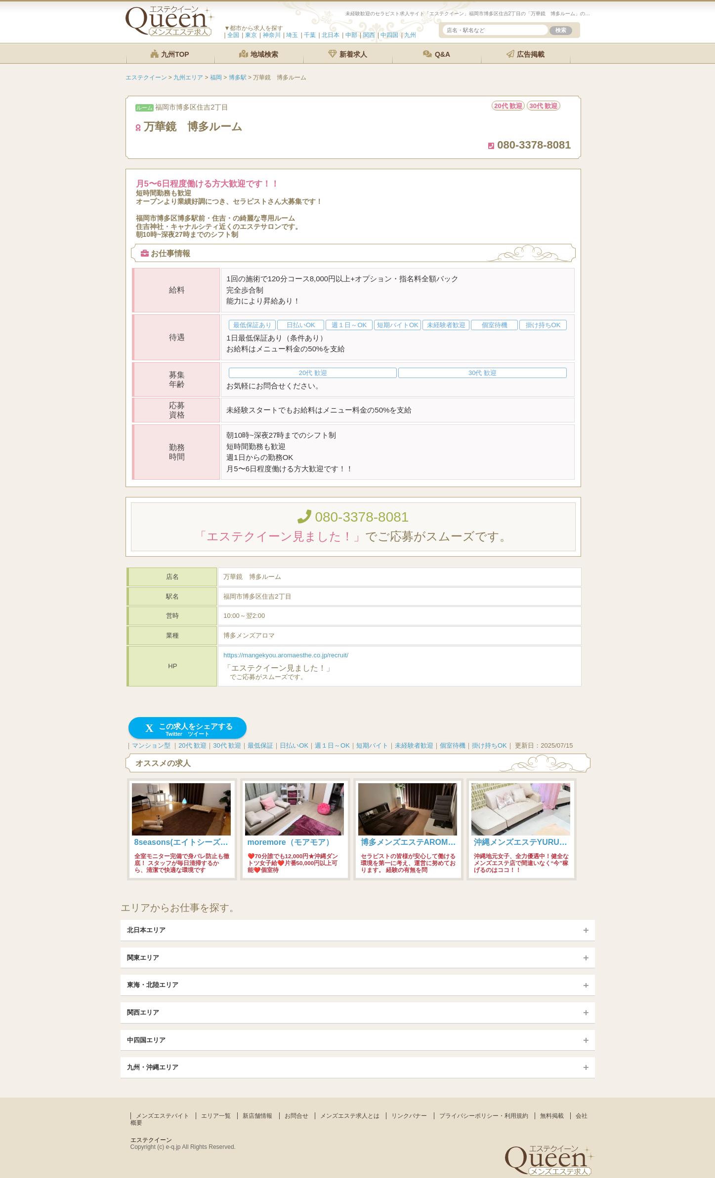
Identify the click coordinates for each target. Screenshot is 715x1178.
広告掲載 (525, 54)
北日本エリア (146, 930)
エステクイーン (151, 1140)
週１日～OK (332, 745)
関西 (369, 35)
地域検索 (259, 54)
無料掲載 (552, 1115)
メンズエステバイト (162, 1115)
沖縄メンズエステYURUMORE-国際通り (546, 842)
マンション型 (151, 745)
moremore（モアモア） (291, 842)
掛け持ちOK (489, 745)
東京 (251, 35)
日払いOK (294, 745)
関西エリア (143, 1012)
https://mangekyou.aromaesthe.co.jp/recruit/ (285, 655)
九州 (410, 35)
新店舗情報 (257, 1115)
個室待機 (452, 745)
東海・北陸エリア (152, 984)
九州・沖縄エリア (152, 1067)
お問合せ (296, 1115)
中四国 (389, 35)
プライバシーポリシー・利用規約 (483, 1115)
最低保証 (260, 745)
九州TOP (169, 54)
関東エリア (143, 957)
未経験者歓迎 (414, 745)
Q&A (436, 54)
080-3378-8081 (353, 517)
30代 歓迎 (227, 745)
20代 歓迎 (192, 745)
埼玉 (292, 35)
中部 (351, 35)
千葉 (310, 35)
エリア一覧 (216, 1115)
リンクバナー (409, 1115)
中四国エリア (146, 1040)
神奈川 (272, 35)
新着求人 (348, 54)
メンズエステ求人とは (349, 1115)
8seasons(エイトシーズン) (182, 842)
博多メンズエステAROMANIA (414, 842)
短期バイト (372, 745)
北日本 (330, 35)
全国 (233, 35)
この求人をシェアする (187, 729)
